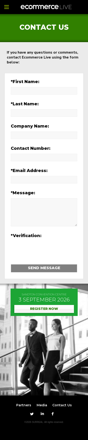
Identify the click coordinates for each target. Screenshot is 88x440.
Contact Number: (30, 148)
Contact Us (62, 405)
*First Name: (25, 81)
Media (42, 405)
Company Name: (30, 126)
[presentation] (41, 249)
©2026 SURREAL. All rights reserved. (44, 422)
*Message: (23, 192)
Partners (23, 405)
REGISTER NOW (44, 309)
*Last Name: (25, 103)
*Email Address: (29, 170)
